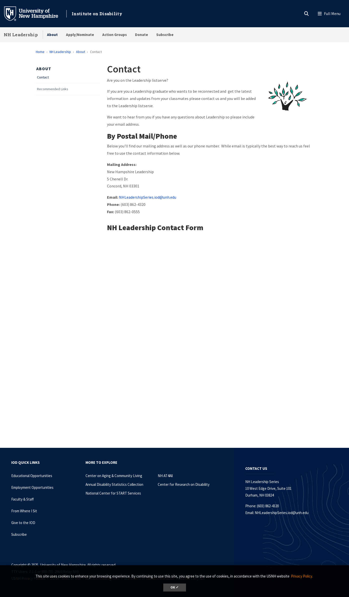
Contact (43, 77)
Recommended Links (52, 89)
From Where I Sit (24, 511)
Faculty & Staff (22, 499)
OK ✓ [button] (174, 587)
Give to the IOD (23, 522)
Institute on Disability (97, 13)
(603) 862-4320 (268, 506)
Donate (141, 34)
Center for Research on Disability (184, 484)
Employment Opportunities (32, 487)
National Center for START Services (113, 493)
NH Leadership (21, 34)
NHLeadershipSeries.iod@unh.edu (147, 197)
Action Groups (114, 34)
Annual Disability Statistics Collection (114, 484)
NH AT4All (165, 475)
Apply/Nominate (80, 34)
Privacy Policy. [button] (302, 576)
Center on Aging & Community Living (114, 475)
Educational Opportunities (31, 475)
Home (40, 51)
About (52, 34)
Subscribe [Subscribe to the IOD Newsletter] (19, 534)
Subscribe (165, 34)
